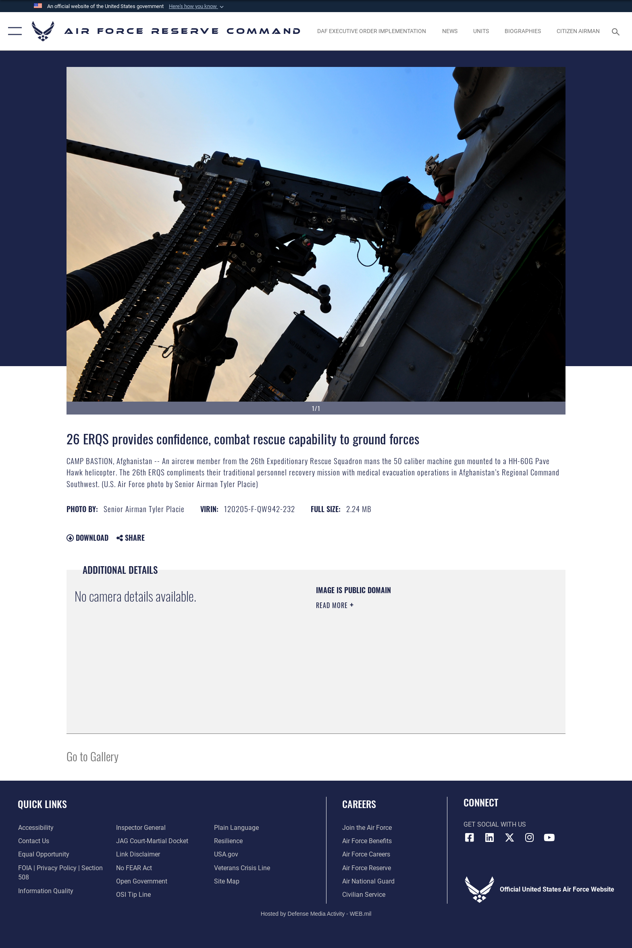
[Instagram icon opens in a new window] (530, 837)
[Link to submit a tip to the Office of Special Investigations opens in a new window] (133, 894)
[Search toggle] (617, 31)
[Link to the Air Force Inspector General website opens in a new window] (141, 827)
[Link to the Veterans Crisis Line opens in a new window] (242, 868)
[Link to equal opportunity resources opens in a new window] (43, 854)
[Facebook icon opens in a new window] (470, 837)
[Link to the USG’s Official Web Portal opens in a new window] (226, 854)
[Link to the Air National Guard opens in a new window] (368, 881)
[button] (197, 6)
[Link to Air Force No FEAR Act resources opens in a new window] (134, 868)
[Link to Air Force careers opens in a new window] (366, 854)
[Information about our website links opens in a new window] (138, 854)
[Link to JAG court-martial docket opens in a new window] (152, 841)
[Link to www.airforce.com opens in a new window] (367, 827)
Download (87, 537)
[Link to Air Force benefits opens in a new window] (367, 841)
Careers (359, 804)
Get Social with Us (495, 824)
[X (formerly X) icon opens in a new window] (509, 837)
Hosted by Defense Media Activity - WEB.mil (316, 913)
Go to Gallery (92, 756)
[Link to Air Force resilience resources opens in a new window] (228, 841)
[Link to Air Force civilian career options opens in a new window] (363, 894)
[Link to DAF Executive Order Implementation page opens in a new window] (372, 31)
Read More (333, 605)
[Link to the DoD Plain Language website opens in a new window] (236, 827)
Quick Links (42, 804)
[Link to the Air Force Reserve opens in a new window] (366, 868)
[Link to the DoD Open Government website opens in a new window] (141, 881)
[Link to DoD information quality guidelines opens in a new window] (45, 891)
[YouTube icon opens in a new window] (549, 837)
